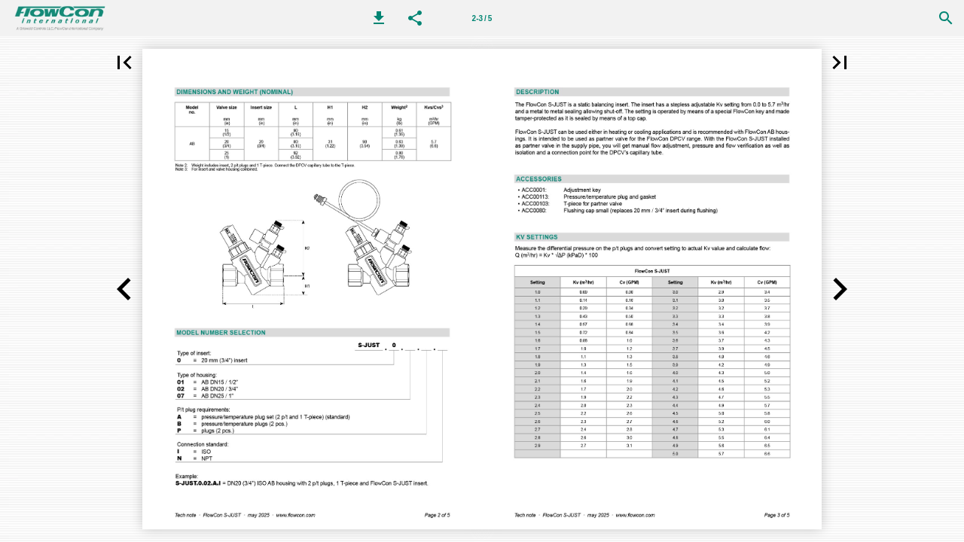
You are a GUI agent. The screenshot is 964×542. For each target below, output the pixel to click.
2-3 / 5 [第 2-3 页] (482, 18)
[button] (379, 18)
